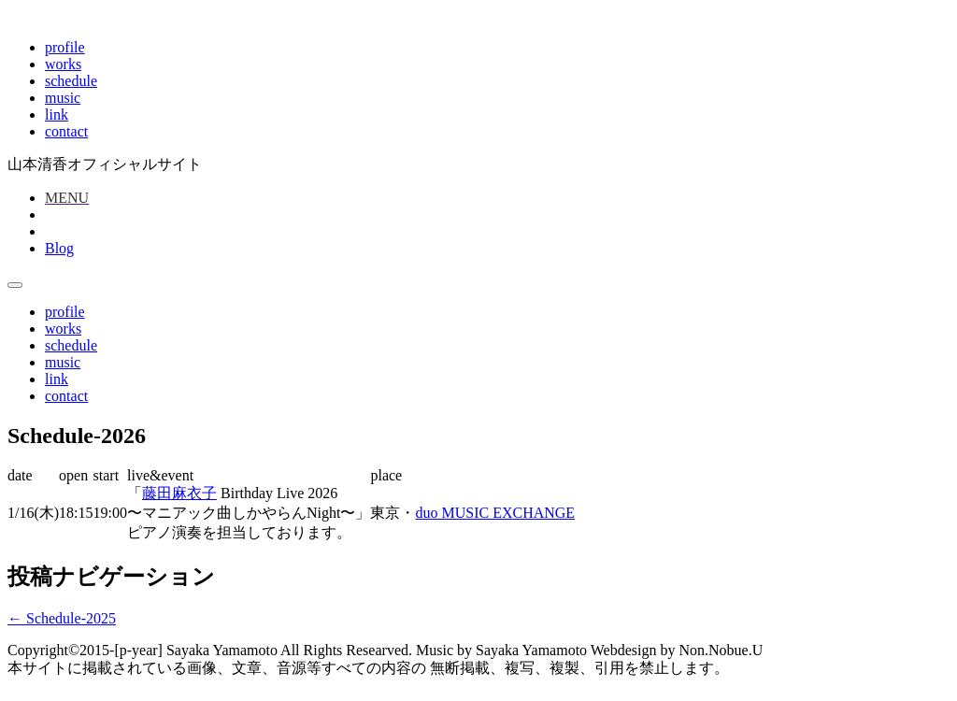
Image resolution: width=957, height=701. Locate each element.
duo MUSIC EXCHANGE (495, 513)
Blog (59, 248)
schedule (71, 81)
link (56, 114)
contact (66, 131)
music (62, 98)
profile (65, 47)
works (63, 64)
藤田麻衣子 (179, 493)
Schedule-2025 (61, 618)
